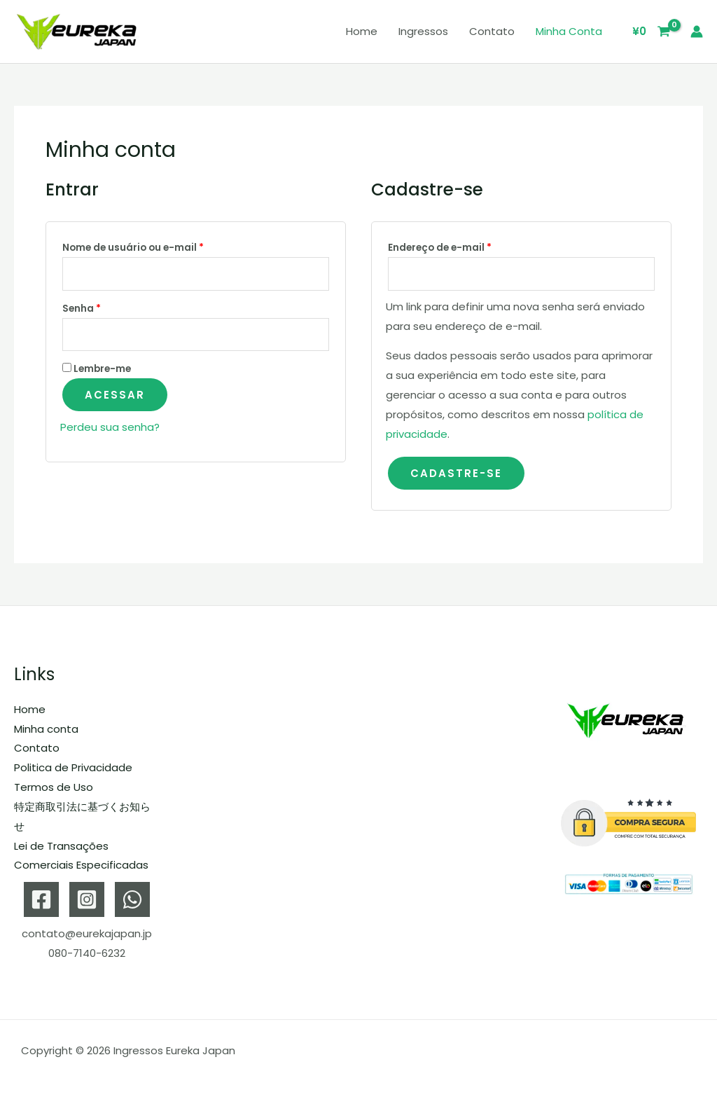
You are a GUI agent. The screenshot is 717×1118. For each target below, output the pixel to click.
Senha (110, 307)
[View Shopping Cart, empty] (652, 31)
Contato (492, 31)
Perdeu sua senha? (110, 427)
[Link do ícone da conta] (696, 31)
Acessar (115, 394)
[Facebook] (41, 899)
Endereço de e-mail (469, 246)
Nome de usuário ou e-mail (162, 246)
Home (361, 31)
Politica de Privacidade (73, 767)
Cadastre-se (456, 473)
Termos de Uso (53, 787)
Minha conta (569, 31)
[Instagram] (86, 899)
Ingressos (423, 31)
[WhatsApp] (132, 899)
